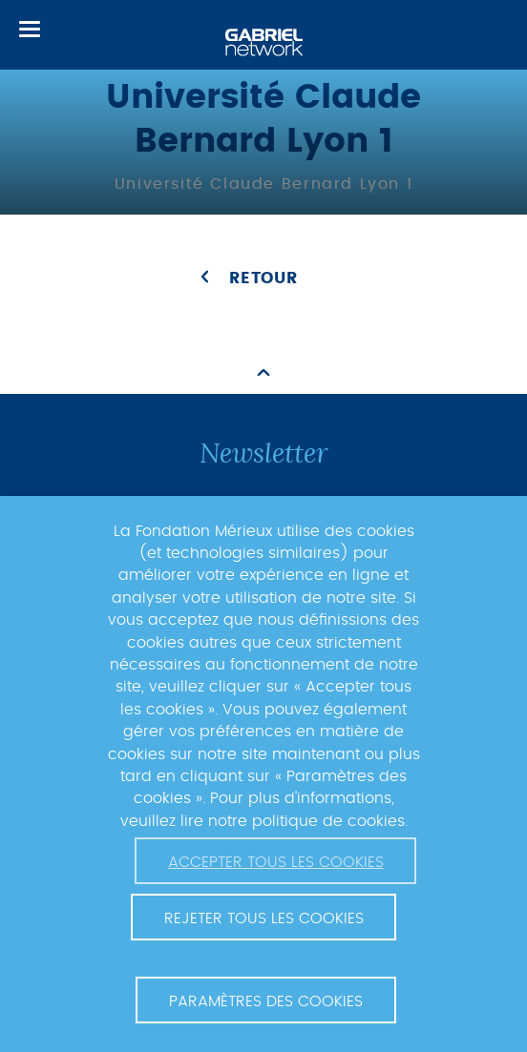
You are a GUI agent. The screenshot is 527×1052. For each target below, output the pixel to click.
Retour (263, 278)
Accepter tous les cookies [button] (276, 862)
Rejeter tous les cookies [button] (264, 918)
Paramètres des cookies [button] (266, 1001)
